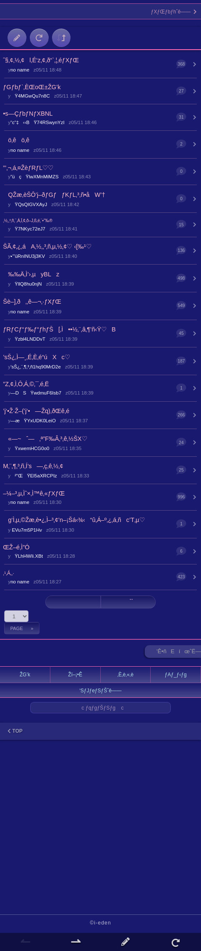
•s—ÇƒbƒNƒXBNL (27, 113)
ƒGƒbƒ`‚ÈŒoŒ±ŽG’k (31, 87)
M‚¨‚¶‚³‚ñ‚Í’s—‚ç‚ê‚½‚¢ (33, 466)
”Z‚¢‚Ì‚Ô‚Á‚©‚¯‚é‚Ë (26, 384)
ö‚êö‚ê (16, 140)
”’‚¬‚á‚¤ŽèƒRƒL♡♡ (28, 167)
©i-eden (100, 923)
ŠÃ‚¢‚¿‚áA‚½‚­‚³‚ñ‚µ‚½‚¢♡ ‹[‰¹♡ (47, 246)
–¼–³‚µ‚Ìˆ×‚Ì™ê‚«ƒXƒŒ (34, 493)
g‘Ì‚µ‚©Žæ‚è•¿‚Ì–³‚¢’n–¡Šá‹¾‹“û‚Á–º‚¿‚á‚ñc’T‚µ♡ (74, 520)
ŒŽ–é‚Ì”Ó (16, 547)
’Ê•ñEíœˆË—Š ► (179, 653)
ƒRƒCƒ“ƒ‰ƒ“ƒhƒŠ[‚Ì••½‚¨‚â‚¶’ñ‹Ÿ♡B (59, 329)
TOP (15, 731)
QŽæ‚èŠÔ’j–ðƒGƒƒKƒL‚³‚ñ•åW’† (54, 194)
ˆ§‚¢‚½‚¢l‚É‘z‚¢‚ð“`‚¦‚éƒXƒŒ (41, 60)
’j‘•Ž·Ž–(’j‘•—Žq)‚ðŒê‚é (36, 411)
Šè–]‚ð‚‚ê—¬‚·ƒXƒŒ (32, 301)
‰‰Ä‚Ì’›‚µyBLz (31, 274)
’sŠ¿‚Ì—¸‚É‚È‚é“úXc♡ (36, 357)
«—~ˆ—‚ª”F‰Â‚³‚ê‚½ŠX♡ (45, 438)
